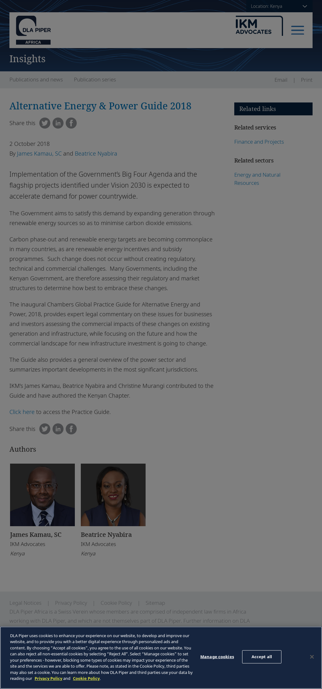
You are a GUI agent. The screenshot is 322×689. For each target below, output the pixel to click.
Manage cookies (217, 656)
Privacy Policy (48, 678)
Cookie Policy (86, 678)
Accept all (262, 656)
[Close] (312, 657)
